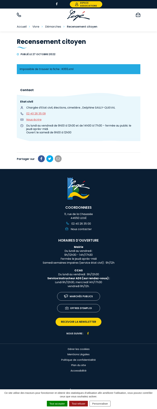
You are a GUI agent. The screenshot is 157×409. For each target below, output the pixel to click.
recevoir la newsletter (78, 322)
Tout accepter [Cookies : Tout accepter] (57, 403)
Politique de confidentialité (78, 360)
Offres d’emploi (78, 308)
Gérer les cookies (79, 349)
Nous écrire (34, 120)
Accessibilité (78, 370)
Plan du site (78, 365)
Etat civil (26, 102)
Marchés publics (78, 296)
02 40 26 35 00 (78, 224)
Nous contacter (78, 229)
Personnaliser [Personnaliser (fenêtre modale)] (100, 403)
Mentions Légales (78, 354)
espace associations (86, 4)
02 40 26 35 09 (36, 114)
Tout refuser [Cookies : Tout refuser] (78, 403)
